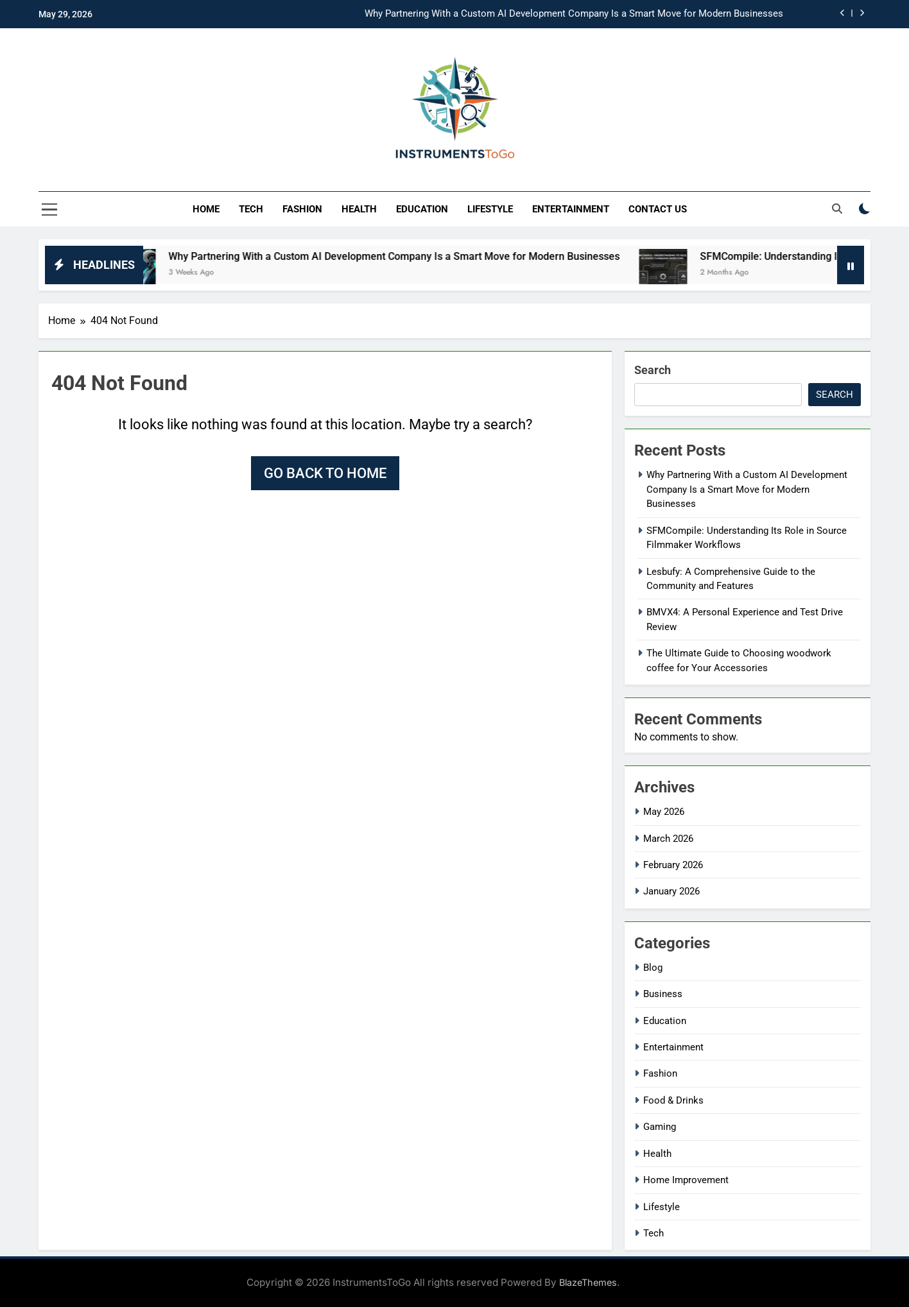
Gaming (659, 1126)
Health (359, 209)
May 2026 (663, 811)
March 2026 (668, 838)
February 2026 (673, 865)
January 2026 (671, 891)
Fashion (302, 209)
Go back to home (325, 473)
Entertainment (570, 209)
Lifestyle (490, 209)
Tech (251, 209)
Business (662, 994)
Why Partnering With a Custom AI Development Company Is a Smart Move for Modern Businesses (574, 14)
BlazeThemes (588, 1282)
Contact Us (657, 209)
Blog (652, 967)
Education (422, 209)
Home (206, 209)
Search (652, 370)
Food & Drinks (673, 1100)
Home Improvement (686, 1180)
